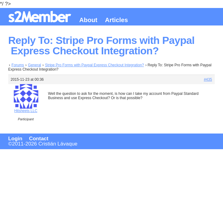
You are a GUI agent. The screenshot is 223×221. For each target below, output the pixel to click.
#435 (208, 79)
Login (15, 139)
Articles (116, 20)
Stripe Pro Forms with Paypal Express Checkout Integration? (94, 65)
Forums (18, 65)
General (34, 65)
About (88, 20)
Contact (38, 139)
